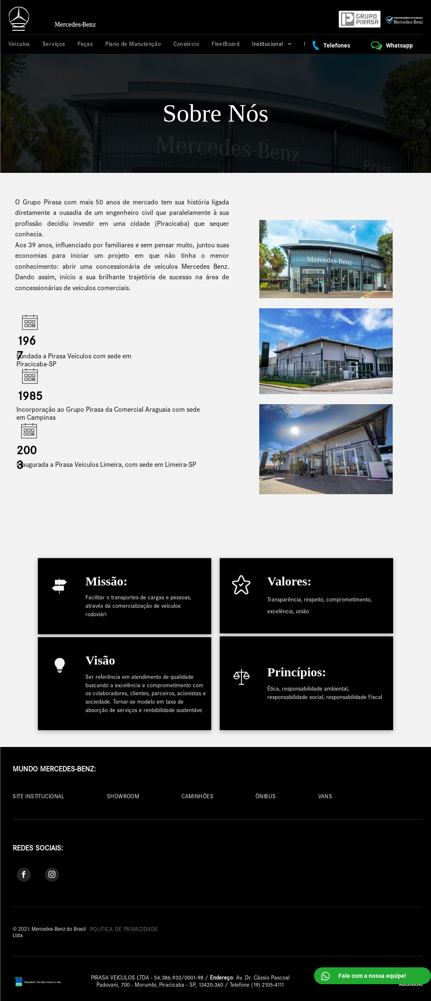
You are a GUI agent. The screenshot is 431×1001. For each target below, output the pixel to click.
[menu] (18, 27)
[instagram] (52, 876)
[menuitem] (23, 44)
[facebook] (24, 876)
